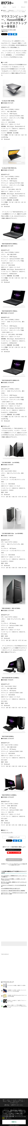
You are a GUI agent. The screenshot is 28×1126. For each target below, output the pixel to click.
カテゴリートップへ (14, 859)
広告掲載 (20, 1069)
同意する (14, 1122)
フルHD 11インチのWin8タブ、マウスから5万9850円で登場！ (13, 886)
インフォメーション (14, 1061)
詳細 (3, 1118)
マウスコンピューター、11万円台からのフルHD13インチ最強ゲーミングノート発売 (14, 893)
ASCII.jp (7, 1063)
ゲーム (4, 1060)
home (3, 10)
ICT (22, 1060)
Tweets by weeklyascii (5, 954)
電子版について (18, 1070)
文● (2, 31)
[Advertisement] (14, 908)
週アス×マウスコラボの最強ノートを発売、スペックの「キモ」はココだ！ (13, 879)
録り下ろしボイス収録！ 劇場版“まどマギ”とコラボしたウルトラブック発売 (14, 883)
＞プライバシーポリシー (14, 1125)
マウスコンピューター (7, 832)
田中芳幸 (5, 31)
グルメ (9, 1060)
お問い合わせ (13, 1069)
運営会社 (6, 1069)
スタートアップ (16, 1060)
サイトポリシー (7, 1067)
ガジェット (11, 10)
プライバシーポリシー (17, 1067)
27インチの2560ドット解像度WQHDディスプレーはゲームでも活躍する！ (14, 876)
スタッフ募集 (9, 1070)
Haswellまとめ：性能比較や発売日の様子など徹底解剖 (13, 890)
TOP (5, 7)
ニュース (23, 7)
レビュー (14, 7)
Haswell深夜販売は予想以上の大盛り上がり (10, 888)
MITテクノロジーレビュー (17, 1063)
